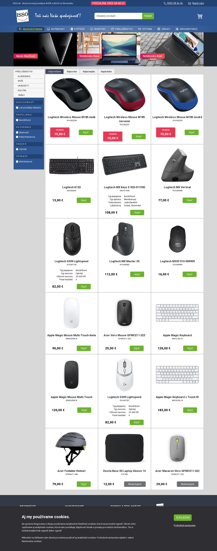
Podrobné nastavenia (184, 525)
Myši (20, 81)
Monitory (98, 29)
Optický (23, 149)
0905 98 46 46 (175, 3)
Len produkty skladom (30, 107)
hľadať (148, 16)
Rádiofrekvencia (27, 137)
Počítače (77, 29)
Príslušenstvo (122, 29)
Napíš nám (198, 3)
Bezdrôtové (25, 120)
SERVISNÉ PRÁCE (186, 29)
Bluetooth (24, 132)
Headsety (23, 85)
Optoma (145, 29)
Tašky (21, 95)
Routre (22, 90)
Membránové (25, 161)
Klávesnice (24, 76)
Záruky (163, 29)
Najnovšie (72, 71)
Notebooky (56, 29)
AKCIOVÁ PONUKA (30, 29)
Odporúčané (54, 71)
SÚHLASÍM (182, 517)
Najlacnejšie (89, 71)
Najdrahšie (106, 71)
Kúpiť (86, 132)
